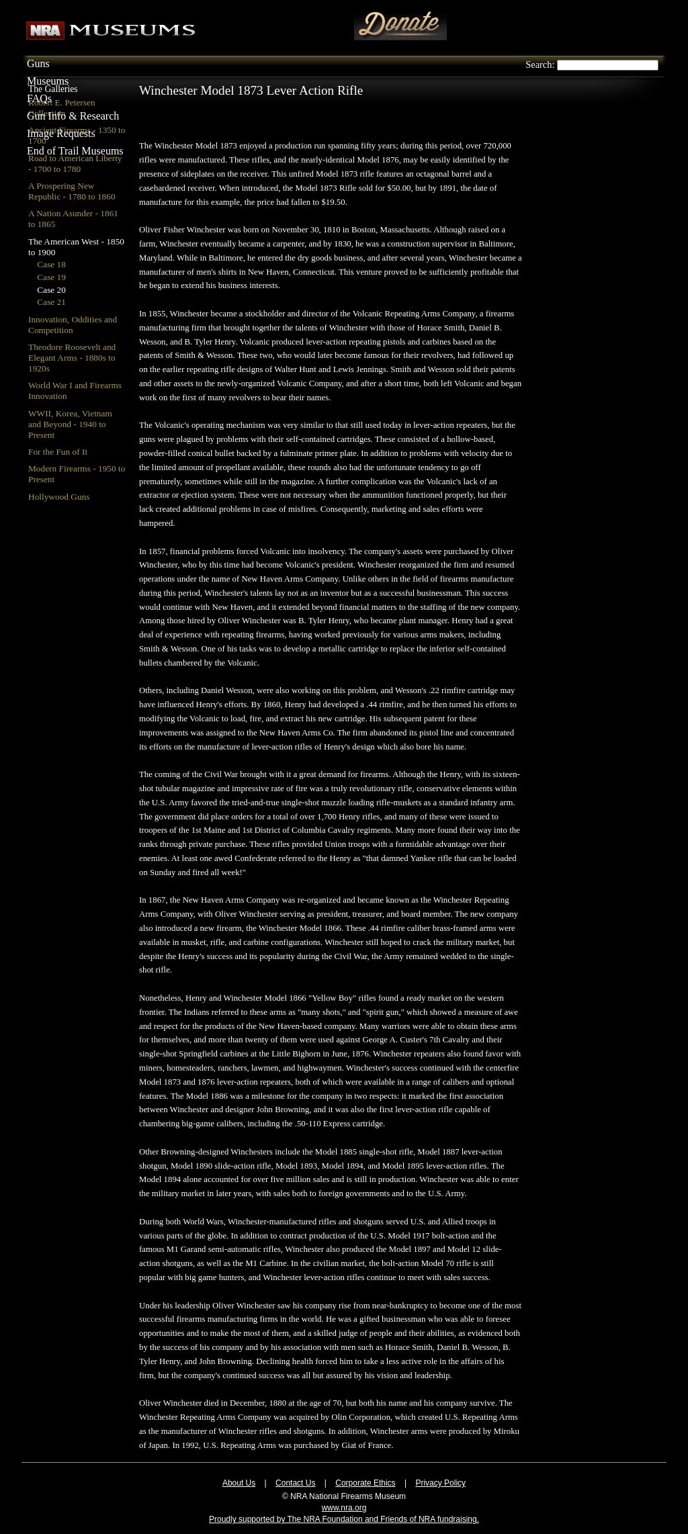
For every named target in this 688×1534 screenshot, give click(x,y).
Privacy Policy (440, 1483)
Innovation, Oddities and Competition (72, 324)
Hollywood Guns (58, 497)
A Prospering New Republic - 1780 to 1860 (72, 191)
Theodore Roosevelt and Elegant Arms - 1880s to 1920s (72, 357)
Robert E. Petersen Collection (61, 107)
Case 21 (51, 302)
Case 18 (51, 264)
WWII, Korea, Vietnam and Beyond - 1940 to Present (70, 424)
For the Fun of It (57, 452)
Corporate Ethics (365, 1483)
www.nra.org (344, 1508)
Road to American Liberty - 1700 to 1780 (75, 163)
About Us (238, 1483)
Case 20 (51, 290)
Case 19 (51, 277)
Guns (38, 63)
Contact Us (295, 1483)
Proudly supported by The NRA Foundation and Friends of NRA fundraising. (344, 1519)
